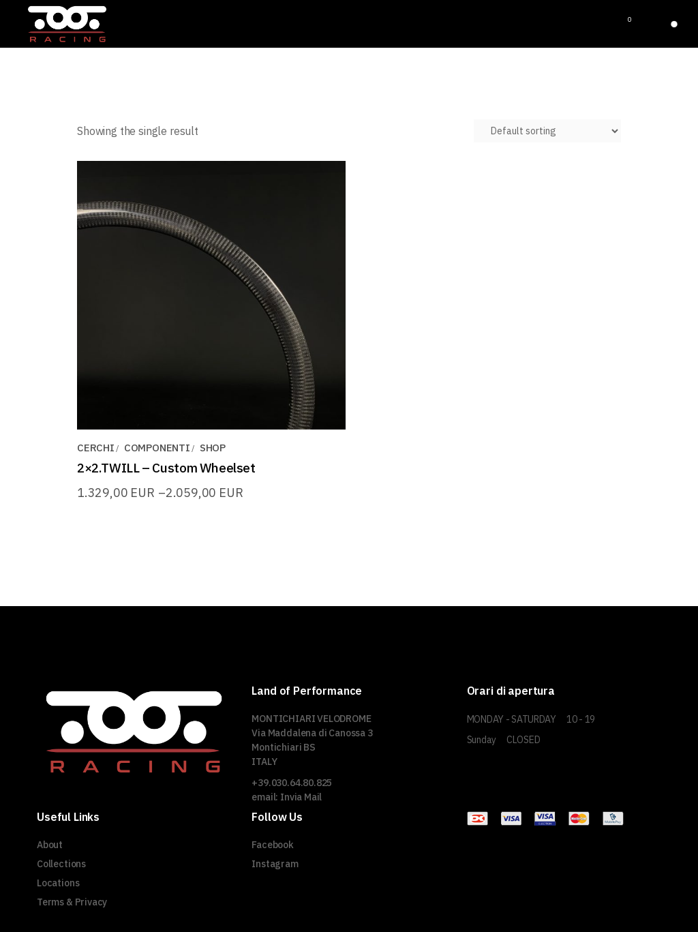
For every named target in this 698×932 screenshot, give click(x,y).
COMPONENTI (157, 447)
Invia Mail (301, 797)
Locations (58, 883)
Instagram (275, 864)
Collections (61, 864)
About (50, 845)
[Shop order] (547, 130)
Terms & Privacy (72, 902)
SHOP (213, 447)
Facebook (273, 845)
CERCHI (96, 447)
